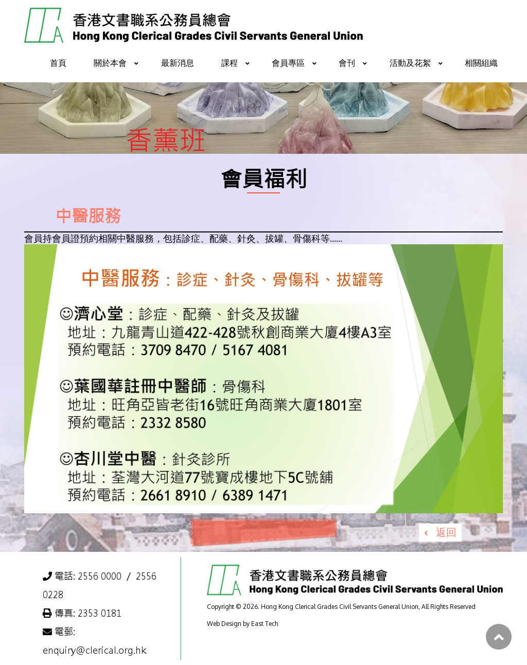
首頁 (58, 63)
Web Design (224, 623)
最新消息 (177, 63)
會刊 (347, 63)
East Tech (264, 623)
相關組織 (481, 63)
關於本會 (110, 63)
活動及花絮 (410, 63)
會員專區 (288, 63)
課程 (229, 63)
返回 (446, 531)
